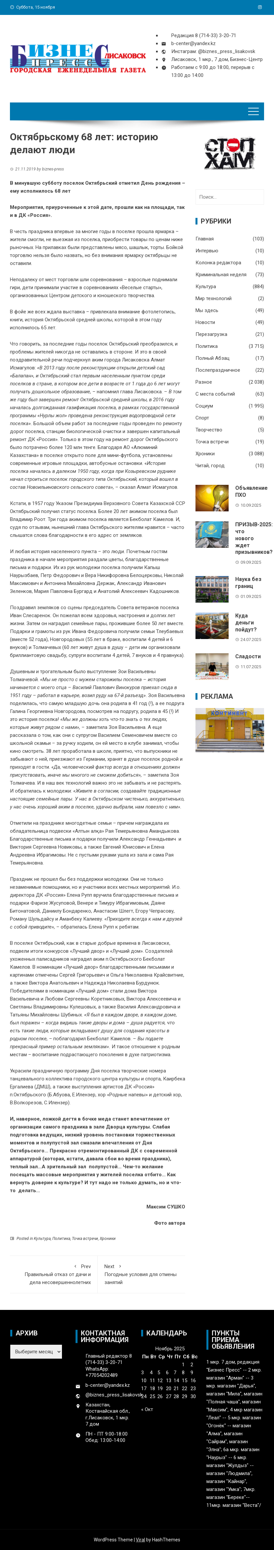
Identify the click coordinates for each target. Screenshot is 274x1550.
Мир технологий (213, 298)
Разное (203, 382)
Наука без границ (248, 582)
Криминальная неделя (221, 275)
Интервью (206, 251)
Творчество (208, 430)
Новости (205, 322)
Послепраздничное (217, 370)
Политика (61, 1238)
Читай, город (210, 466)
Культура (42, 1238)
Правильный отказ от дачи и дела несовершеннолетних (54, 1273)
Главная (204, 239)
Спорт (202, 418)
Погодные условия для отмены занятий (141, 1273)
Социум (204, 406)
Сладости (248, 656)
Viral (140, 1539)
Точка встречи (85, 1238)
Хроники (108, 1238)
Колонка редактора (218, 263)
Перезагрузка (211, 334)
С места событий (215, 394)
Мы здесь (206, 310)
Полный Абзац (212, 358)
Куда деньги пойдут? (246, 623)
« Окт (147, 1409)
